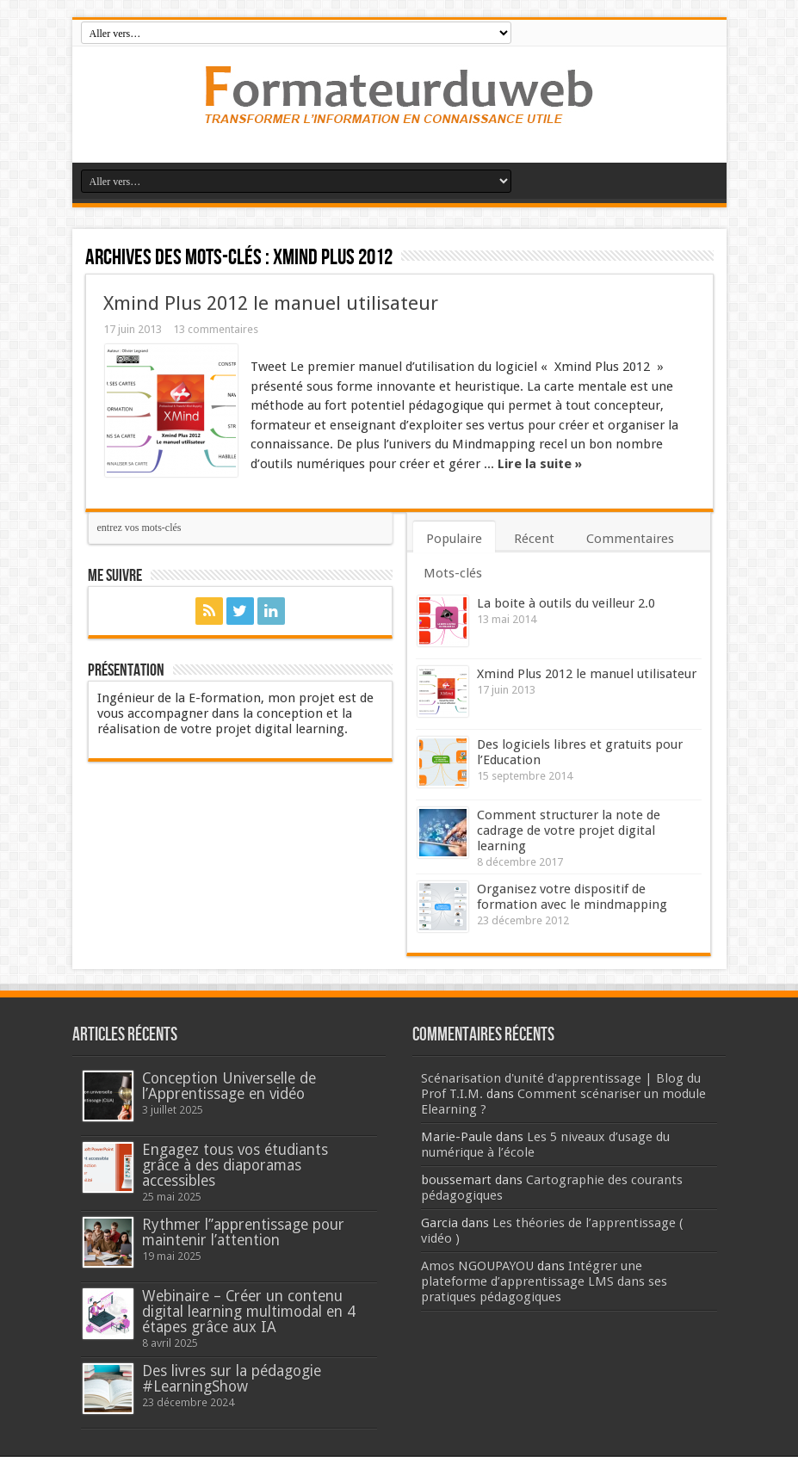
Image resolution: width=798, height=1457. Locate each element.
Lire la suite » (540, 464)
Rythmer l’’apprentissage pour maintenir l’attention (243, 1232)
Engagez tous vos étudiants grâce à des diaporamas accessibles (235, 1165)
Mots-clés (453, 573)
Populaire (454, 538)
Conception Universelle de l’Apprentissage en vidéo (229, 1086)
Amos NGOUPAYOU (477, 1266)
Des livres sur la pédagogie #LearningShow (231, 1378)
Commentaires (630, 538)
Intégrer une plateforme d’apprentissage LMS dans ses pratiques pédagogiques (544, 1281)
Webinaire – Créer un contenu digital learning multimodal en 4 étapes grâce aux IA (249, 1311)
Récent (534, 538)
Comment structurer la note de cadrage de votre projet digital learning (568, 830)
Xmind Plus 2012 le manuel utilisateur (270, 303)
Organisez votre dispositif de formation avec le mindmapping (572, 896)
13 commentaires (215, 329)
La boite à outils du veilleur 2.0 (566, 603)
